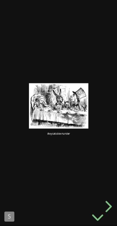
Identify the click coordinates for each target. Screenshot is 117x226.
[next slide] (107, 206)
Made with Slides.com (9, 217)
